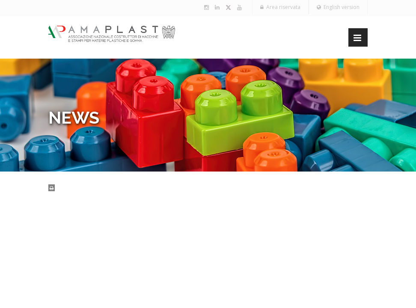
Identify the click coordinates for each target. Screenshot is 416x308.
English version (338, 7)
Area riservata (280, 7)
